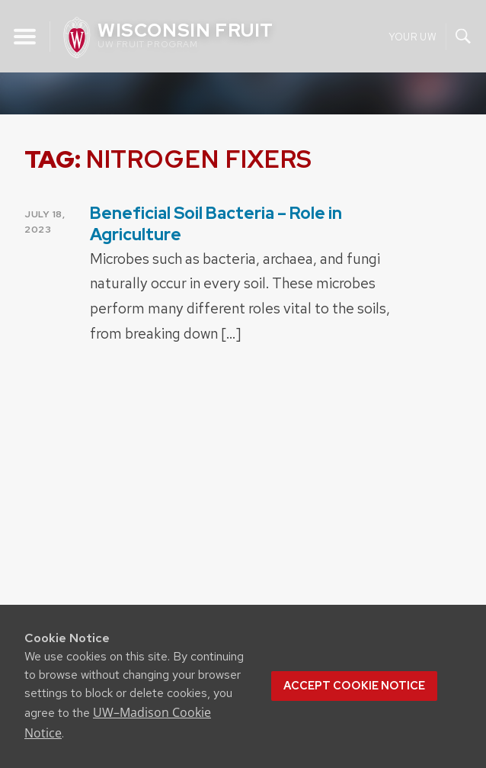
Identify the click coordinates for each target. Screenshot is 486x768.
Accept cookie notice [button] (354, 685)
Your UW (412, 36)
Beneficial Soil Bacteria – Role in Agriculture (216, 223)
